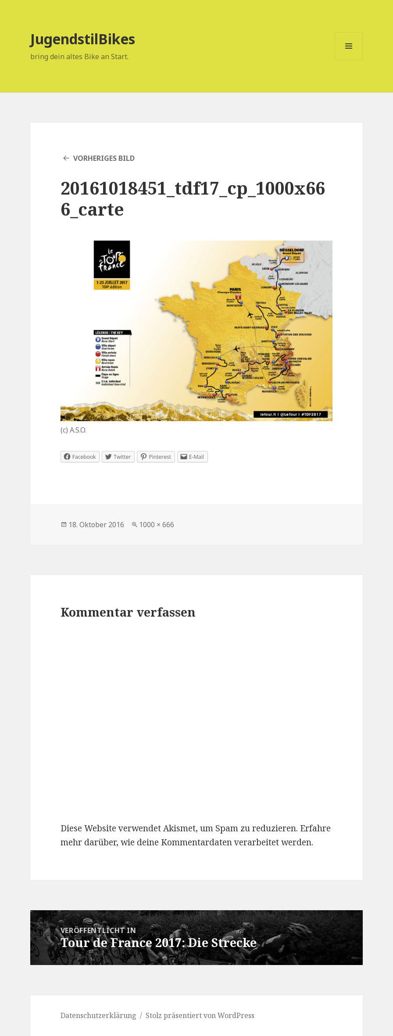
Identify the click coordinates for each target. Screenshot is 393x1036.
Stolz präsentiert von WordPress (200, 1015)
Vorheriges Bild (104, 158)
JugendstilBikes (82, 38)
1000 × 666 (156, 524)
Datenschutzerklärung (98, 1015)
